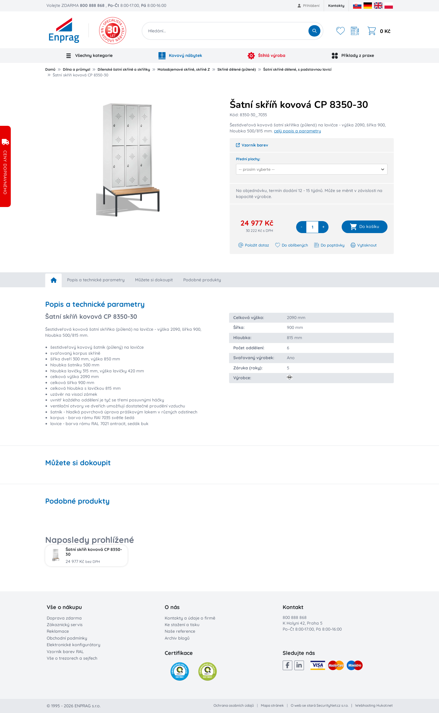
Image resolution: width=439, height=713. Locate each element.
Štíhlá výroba (266, 55)
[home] (53, 280)
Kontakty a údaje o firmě (190, 618)
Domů (50, 69)
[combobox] (310, 169)
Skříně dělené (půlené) (236, 69)
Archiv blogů (177, 638)
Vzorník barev (252, 145)
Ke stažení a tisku (182, 624)
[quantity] (312, 227)
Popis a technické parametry (96, 280)
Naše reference (180, 631)
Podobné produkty (202, 280)
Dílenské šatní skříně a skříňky (124, 69)
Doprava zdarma (64, 618)
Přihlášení (309, 5)
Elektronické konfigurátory (73, 644)
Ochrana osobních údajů (234, 705)
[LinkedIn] (299, 665)
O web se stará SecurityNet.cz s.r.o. (319, 705)
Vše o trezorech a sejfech (72, 658)
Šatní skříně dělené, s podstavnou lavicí (297, 69)
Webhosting (365, 705)
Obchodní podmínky (67, 638)
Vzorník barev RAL (65, 651)
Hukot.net (384, 705)
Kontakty (336, 5)
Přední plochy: (248, 159)
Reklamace (58, 631)
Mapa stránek (272, 705)
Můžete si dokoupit (154, 280)
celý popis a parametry (297, 131)
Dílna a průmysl (76, 69)
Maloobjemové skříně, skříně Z (184, 69)
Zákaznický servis (65, 624)
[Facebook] (287, 665)
